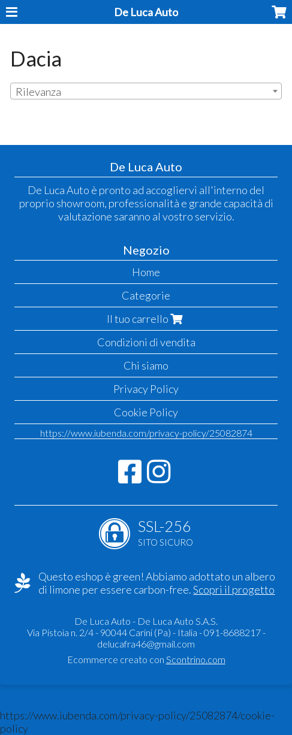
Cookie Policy (146, 412)
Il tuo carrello (146, 318)
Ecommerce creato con (146, 659)
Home (146, 272)
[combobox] (146, 91)
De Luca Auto (146, 12)
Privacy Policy (146, 388)
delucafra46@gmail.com (146, 643)
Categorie (146, 295)
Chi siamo (146, 365)
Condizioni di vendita (146, 342)
